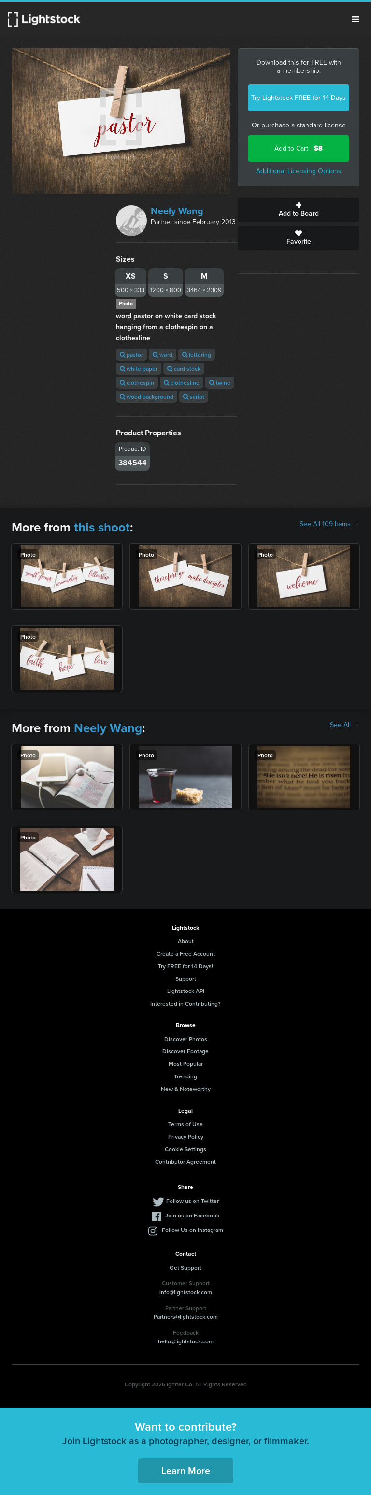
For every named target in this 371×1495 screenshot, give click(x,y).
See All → (344, 725)
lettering (196, 354)
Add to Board (298, 210)
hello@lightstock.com (186, 1341)
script (193, 396)
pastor (131, 354)
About (186, 941)
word (162, 354)
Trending (185, 1076)
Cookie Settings (185, 1149)
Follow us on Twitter (192, 1201)
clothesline (182, 382)
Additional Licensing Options (299, 171)
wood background (146, 396)
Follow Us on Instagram (192, 1230)
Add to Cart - (298, 148)
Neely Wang (177, 211)
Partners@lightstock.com (186, 1317)
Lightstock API (185, 991)
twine (219, 382)
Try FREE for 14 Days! (185, 966)
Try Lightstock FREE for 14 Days (298, 98)
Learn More (185, 1471)
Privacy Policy (185, 1136)
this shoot (102, 527)
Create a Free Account (186, 954)
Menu (355, 19)
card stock (183, 368)
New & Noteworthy (186, 1089)
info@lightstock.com (185, 1292)
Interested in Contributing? (185, 1003)
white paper (138, 368)
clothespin (137, 382)
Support (185, 979)
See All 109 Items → (329, 524)
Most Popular (186, 1064)
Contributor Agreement (185, 1162)
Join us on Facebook (192, 1215)
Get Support (185, 1267)
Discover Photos (185, 1039)
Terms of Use (185, 1124)
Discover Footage (185, 1051)
